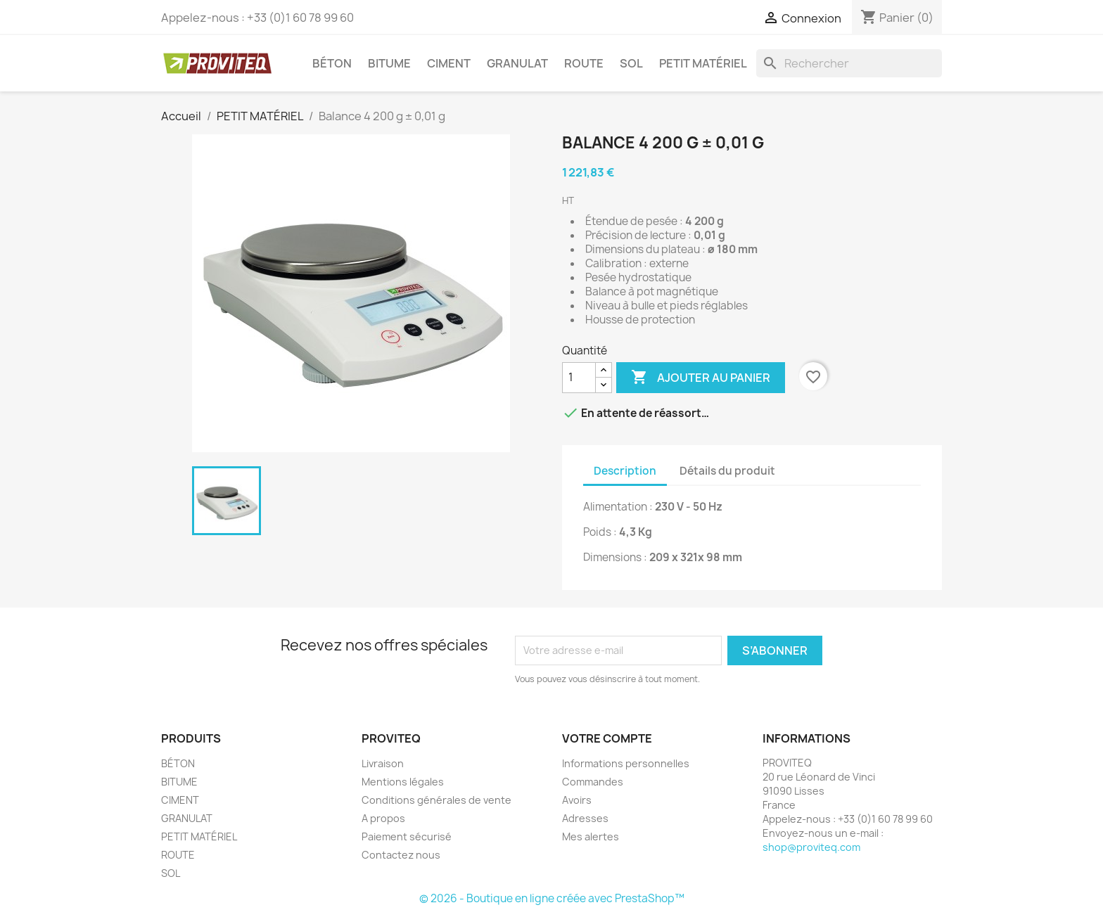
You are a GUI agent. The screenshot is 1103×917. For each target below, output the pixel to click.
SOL (631, 63)
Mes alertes (590, 836)
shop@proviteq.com (811, 847)
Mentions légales (403, 781)
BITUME (389, 63)
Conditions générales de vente (436, 800)
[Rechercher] (849, 63)
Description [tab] (625, 470)
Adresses (585, 818)
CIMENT (449, 63)
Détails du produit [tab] (727, 470)
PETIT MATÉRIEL (703, 63)
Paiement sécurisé (407, 836)
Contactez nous (401, 854)
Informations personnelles (625, 763)
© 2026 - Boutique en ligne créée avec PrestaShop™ (551, 898)
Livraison (383, 763)
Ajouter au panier (700, 377)
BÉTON (332, 63)
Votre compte (607, 738)
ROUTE (584, 63)
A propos (383, 818)
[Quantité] (579, 377)
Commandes (592, 781)
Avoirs (577, 800)
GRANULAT (517, 63)
